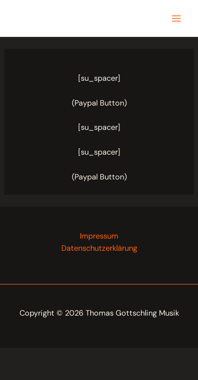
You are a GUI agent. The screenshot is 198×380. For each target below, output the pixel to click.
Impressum (99, 236)
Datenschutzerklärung (99, 248)
